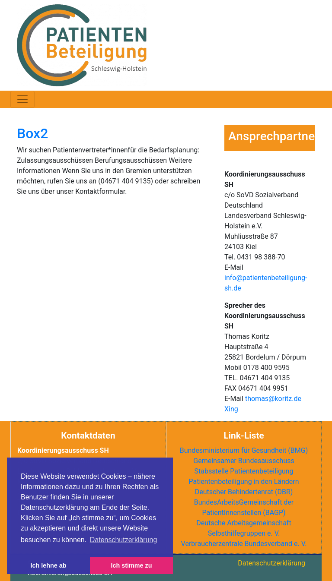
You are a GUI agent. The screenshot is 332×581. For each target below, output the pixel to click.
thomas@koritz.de (273, 399)
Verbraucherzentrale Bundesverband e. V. (244, 544)
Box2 (32, 133)
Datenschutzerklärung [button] (123, 539)
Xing (231, 409)
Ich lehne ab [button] (48, 565)
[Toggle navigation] (22, 99)
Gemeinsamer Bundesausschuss (243, 461)
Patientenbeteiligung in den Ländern (243, 481)
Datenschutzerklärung (271, 563)
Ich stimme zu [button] (131, 565)
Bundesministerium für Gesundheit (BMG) (244, 450)
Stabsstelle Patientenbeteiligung (243, 471)
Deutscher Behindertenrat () (244, 492)
